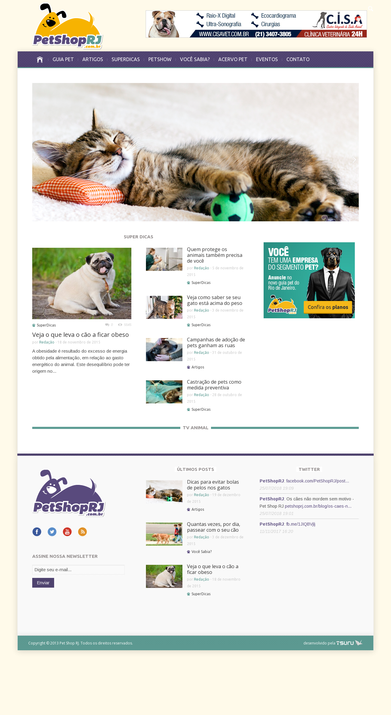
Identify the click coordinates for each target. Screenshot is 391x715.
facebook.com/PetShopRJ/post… (317, 545)
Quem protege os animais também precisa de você (214, 255)
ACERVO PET (232, 59)
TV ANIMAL (196, 427)
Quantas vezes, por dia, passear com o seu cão (213, 591)
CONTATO (298, 59)
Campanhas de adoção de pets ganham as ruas (216, 342)
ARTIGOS (92, 59)
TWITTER (309, 534)
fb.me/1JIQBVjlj (300, 588)
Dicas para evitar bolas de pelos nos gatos (213, 549)
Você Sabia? (202, 616)
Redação (46, 342)
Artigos (198, 367)
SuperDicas (46, 325)
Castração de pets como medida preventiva (214, 384)
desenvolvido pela (319, 707)
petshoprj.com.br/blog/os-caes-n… (318, 570)
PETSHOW (159, 59)
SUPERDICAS (126, 59)
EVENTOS (267, 59)
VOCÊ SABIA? (195, 59)
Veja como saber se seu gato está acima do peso (214, 300)
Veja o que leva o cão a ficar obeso (80, 334)
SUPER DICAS (138, 236)
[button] (370, 8)
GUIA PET (63, 59)
